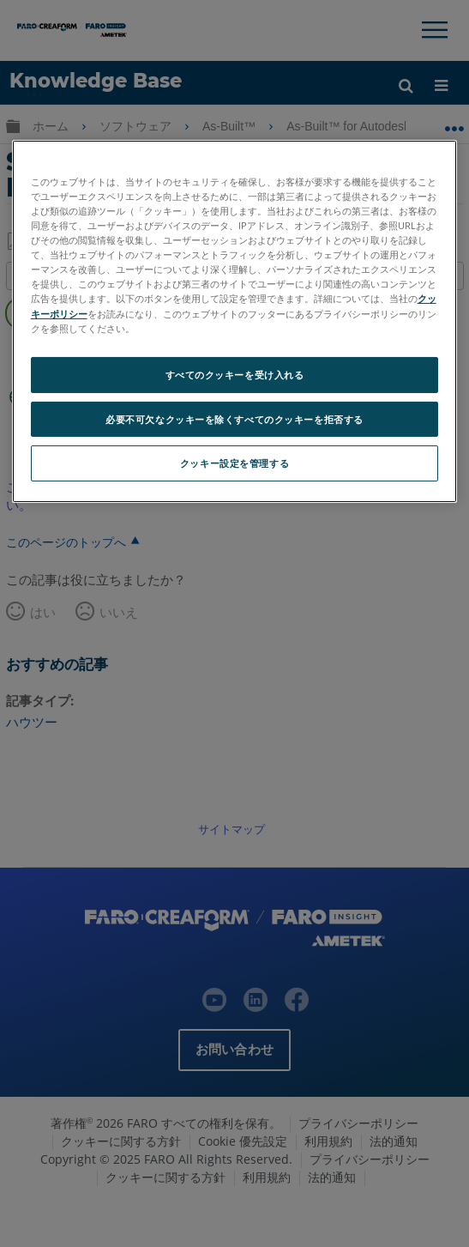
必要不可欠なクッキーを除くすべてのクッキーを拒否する (234, 418)
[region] (235, 321)
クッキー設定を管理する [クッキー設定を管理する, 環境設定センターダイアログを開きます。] (234, 463)
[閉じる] (433, 160)
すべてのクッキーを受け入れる (234, 374)
